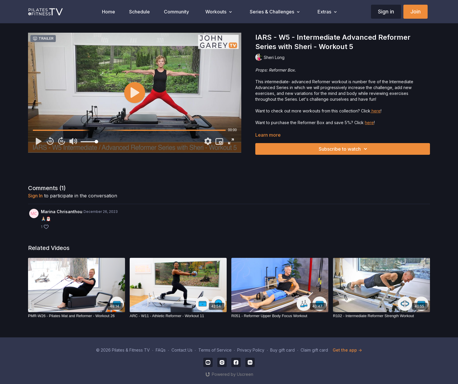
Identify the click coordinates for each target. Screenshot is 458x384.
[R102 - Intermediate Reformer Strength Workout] (381, 316)
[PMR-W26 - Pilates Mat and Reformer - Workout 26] (76, 316)
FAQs (161, 349)
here (375, 110)
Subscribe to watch (344, 148)
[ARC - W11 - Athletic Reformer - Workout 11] (178, 316)
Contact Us (181, 349)
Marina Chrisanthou (61, 211)
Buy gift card (282, 349)
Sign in (386, 11)
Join (415, 11)
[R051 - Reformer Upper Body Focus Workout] (279, 316)
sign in (35, 196)
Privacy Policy (250, 349)
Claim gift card (314, 349)
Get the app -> (347, 349)
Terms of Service (215, 349)
